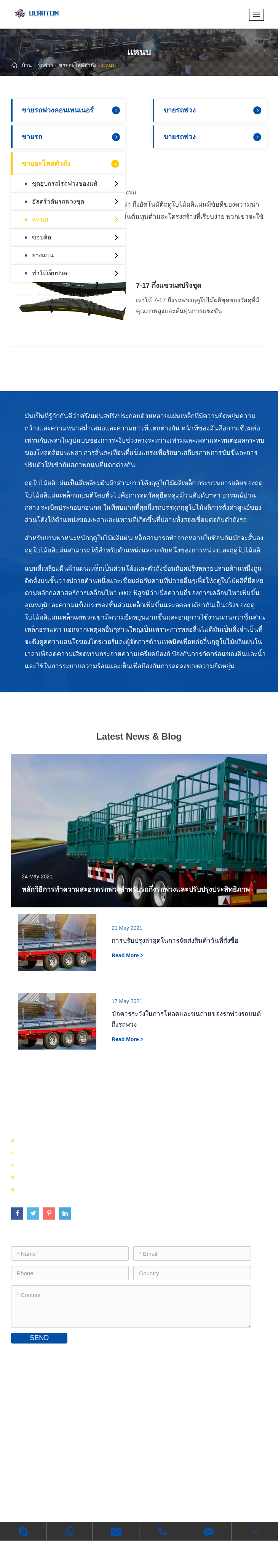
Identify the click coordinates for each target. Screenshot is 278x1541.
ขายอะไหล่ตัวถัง (77, 65)
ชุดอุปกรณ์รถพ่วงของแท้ (76, 183)
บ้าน (27, 65)
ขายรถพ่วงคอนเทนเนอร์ (71, 110)
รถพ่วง (45, 65)
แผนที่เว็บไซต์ (102, 1495)
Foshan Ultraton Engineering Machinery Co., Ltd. (135, 1483)
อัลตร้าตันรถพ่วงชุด (76, 201)
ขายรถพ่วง (213, 110)
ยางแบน (76, 255)
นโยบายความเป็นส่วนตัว (159, 1495)
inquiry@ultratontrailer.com (57, 1416)
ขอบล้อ (76, 237)
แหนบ (109, 65)
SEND (39, 1338)
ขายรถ (71, 137)
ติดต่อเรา (29, 1355)
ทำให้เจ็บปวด (76, 273)
